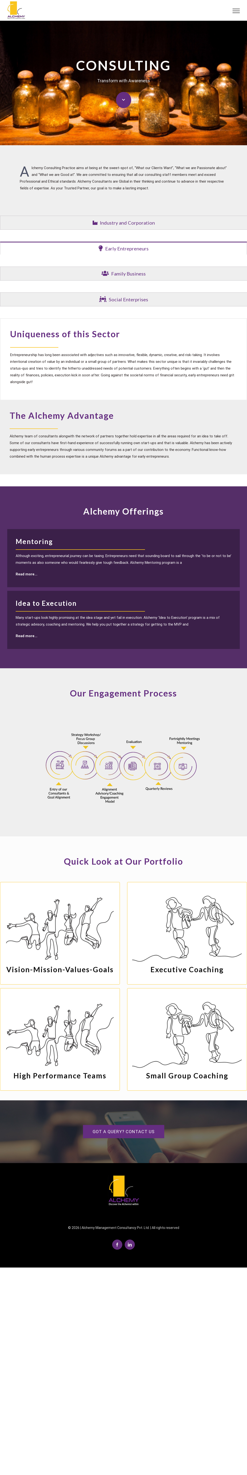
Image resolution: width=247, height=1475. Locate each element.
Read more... (26, 574)
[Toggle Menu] (234, 11)
